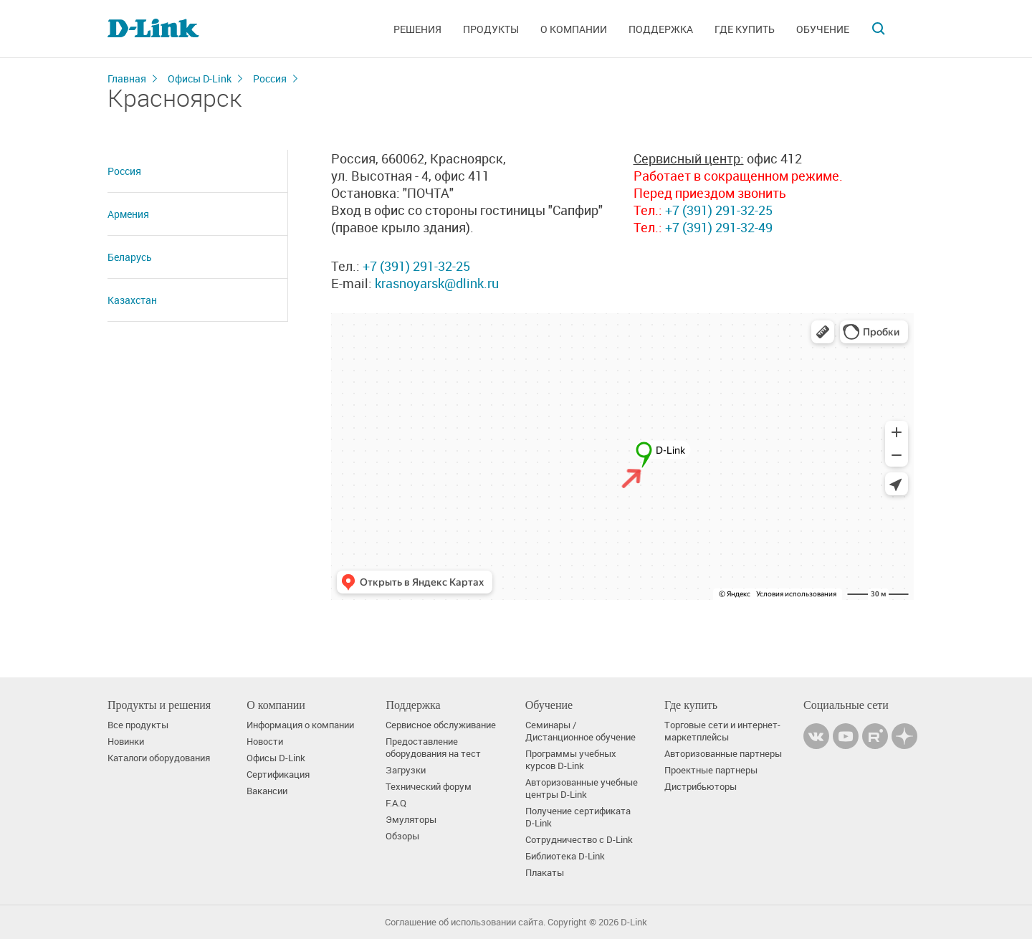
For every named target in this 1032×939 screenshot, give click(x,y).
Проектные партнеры (711, 770)
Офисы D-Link (199, 78)
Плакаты (544, 873)
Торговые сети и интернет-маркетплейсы (722, 731)
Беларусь (130, 257)
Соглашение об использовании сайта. (465, 922)
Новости (265, 741)
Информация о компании (300, 725)
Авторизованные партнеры (723, 754)
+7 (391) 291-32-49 (717, 227)
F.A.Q (396, 803)
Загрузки (406, 770)
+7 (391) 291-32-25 (416, 266)
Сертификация (278, 774)
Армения (128, 214)
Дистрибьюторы (700, 787)
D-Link (634, 922)
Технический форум (429, 787)
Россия (270, 78)
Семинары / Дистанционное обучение (580, 731)
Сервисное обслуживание (441, 725)
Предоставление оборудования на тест (433, 747)
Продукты (491, 29)
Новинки (126, 741)
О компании (573, 29)
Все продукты (138, 725)
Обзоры (402, 836)
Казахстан (132, 300)
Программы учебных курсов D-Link (570, 760)
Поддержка (661, 29)
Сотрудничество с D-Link (579, 840)
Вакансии (267, 791)
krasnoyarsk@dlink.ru (437, 283)
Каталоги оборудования (159, 758)
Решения (417, 29)
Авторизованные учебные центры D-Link (581, 788)
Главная (127, 78)
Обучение (822, 29)
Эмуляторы (411, 820)
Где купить (745, 29)
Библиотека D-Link (565, 856)
